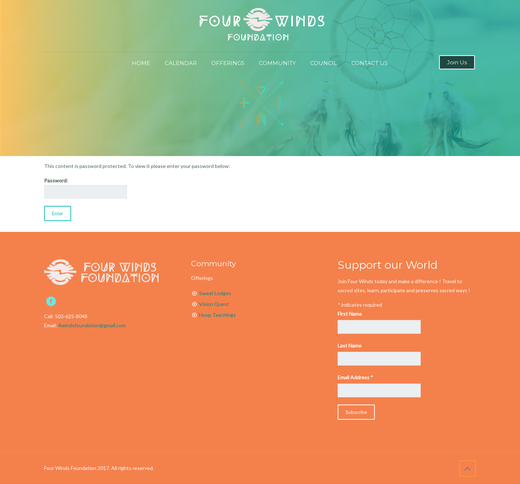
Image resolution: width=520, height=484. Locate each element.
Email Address (355, 377)
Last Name (349, 345)
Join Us (457, 62)
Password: (85, 188)
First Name (350, 314)
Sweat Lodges (215, 293)
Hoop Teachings (217, 315)
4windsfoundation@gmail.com (92, 325)
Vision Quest (214, 304)
